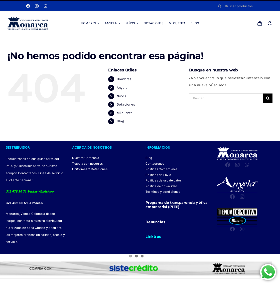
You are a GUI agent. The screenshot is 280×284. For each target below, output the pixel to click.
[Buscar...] (226, 98)
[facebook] (28, 6)
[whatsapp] (45, 6)
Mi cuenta (125, 113)
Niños (121, 96)
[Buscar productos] (243, 6)
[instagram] (37, 6)
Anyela (122, 87)
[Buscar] (219, 6)
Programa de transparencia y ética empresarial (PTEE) (176, 204)
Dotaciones (126, 104)
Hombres (124, 79)
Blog (120, 121)
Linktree (153, 236)
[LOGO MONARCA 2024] (28, 18)
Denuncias (155, 222)
